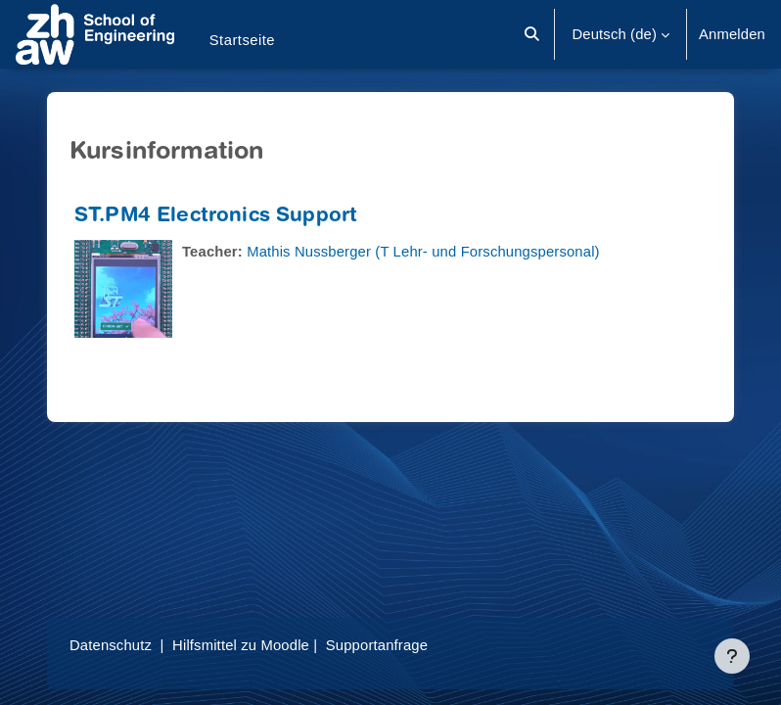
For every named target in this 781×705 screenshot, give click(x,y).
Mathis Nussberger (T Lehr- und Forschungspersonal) (423, 251)
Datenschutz (110, 645)
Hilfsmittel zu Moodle (240, 645)
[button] (533, 34)
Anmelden (732, 34)
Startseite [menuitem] (242, 40)
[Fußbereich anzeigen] (732, 656)
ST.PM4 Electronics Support (215, 217)
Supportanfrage (377, 645)
